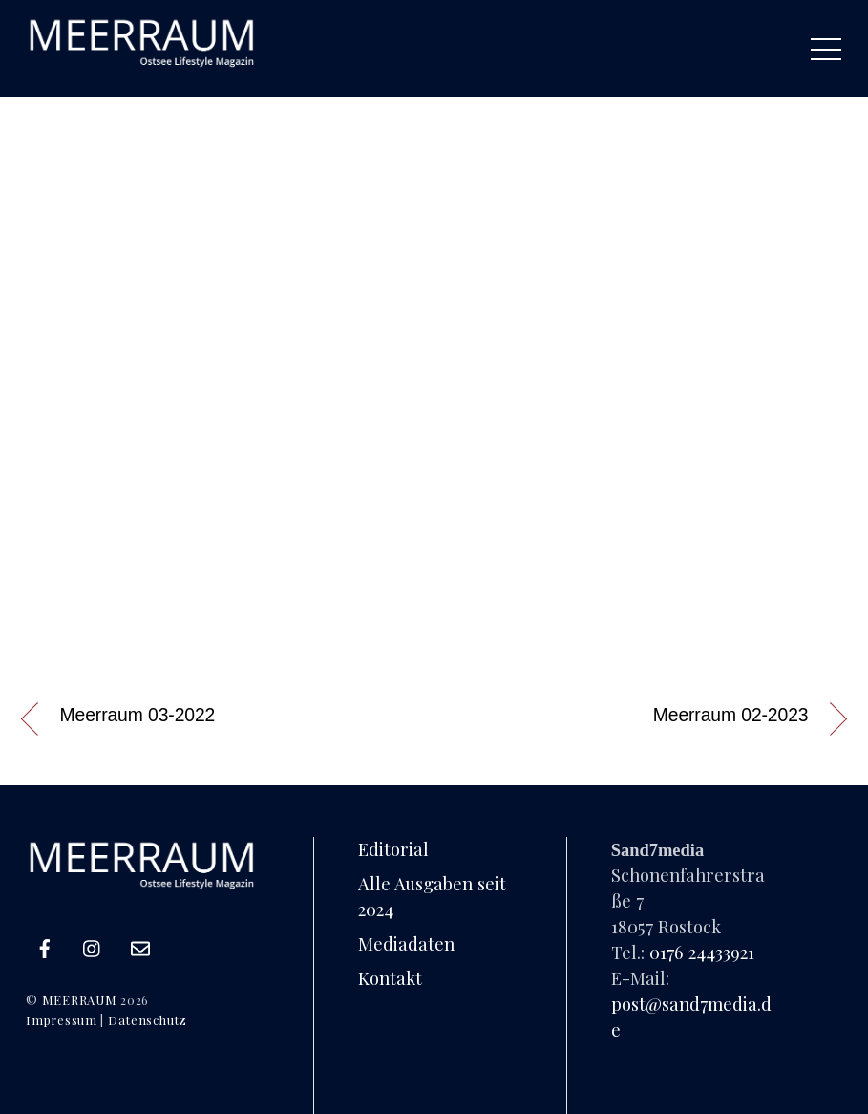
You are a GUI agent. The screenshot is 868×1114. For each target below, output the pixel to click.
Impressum (61, 1020)
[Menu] (826, 49)
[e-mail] (140, 944)
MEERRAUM (79, 1000)
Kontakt (390, 978)
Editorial (393, 849)
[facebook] (45, 944)
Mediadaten (406, 943)
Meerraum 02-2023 (731, 715)
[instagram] (93, 944)
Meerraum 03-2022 (138, 715)
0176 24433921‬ (701, 952)
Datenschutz (147, 1020)
